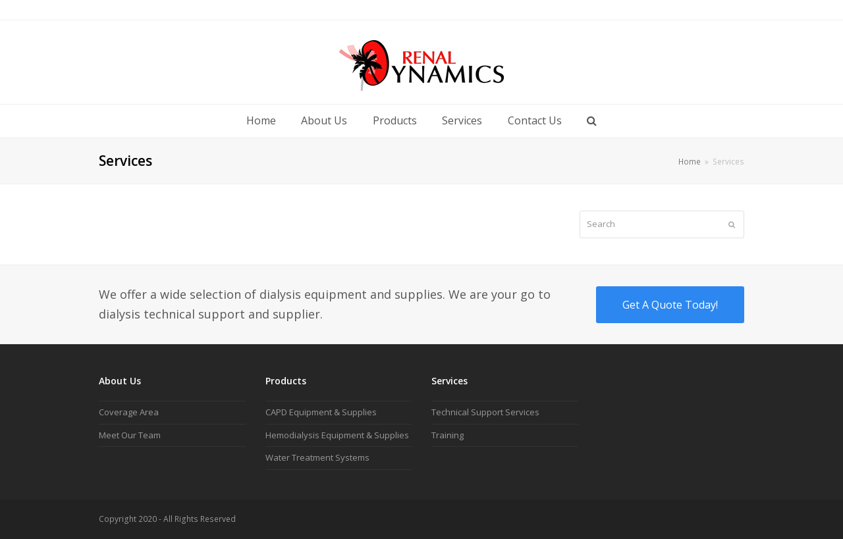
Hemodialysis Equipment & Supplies (337, 435)
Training (447, 435)
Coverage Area (129, 412)
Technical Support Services (485, 412)
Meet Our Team (130, 435)
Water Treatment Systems (317, 457)
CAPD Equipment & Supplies (321, 412)
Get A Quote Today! (670, 304)
